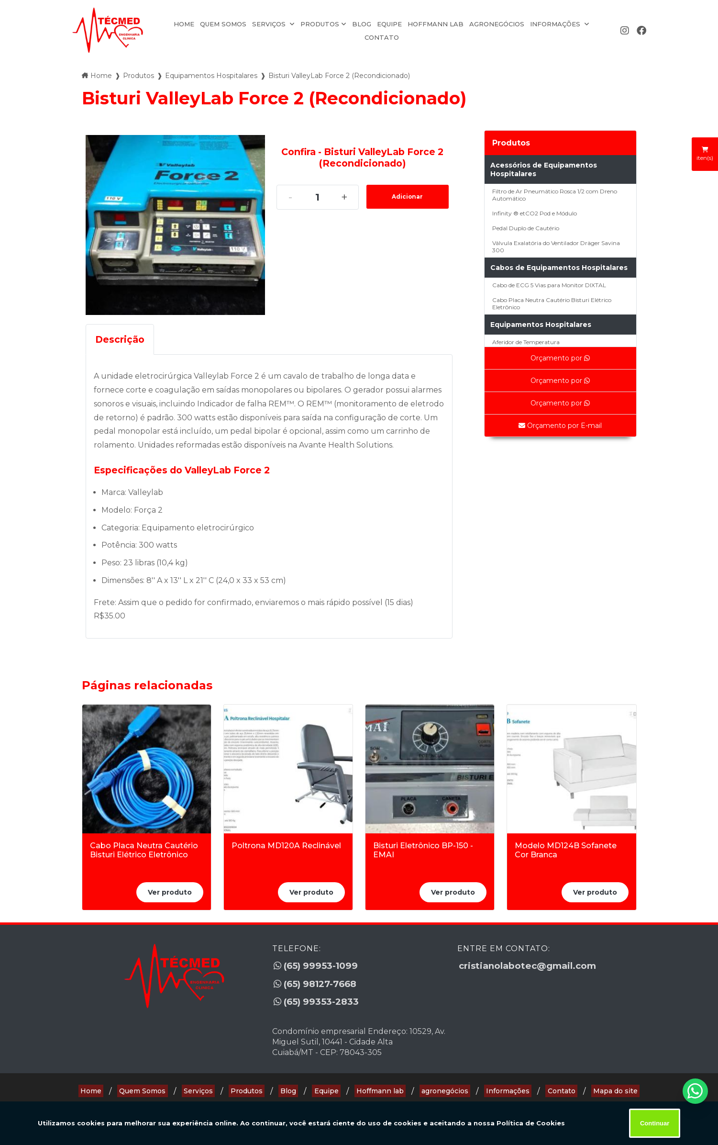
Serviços (269, 24)
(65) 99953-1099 (317, 964)
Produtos (319, 24)
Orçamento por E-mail (560, 425)
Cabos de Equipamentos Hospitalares (559, 267)
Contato (382, 37)
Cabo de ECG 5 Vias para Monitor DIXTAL (549, 285)
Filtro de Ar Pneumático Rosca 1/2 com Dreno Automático (554, 195)
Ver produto (170, 892)
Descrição (119, 339)
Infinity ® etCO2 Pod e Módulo (534, 213)
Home (184, 24)
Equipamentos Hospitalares (540, 324)
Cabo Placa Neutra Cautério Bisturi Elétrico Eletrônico (551, 303)
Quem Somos (223, 24)
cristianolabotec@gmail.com (530, 964)
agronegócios (496, 24)
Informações (556, 24)
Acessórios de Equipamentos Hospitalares (543, 169)
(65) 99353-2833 (318, 995)
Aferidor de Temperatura (526, 342)
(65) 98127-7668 (318, 980)
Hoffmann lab (436, 24)
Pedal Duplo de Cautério (525, 228)
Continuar (654, 1123)
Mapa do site (596, 1081)
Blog (361, 24)
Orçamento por (560, 358)
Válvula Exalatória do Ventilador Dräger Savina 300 (556, 246)
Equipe (389, 24)
